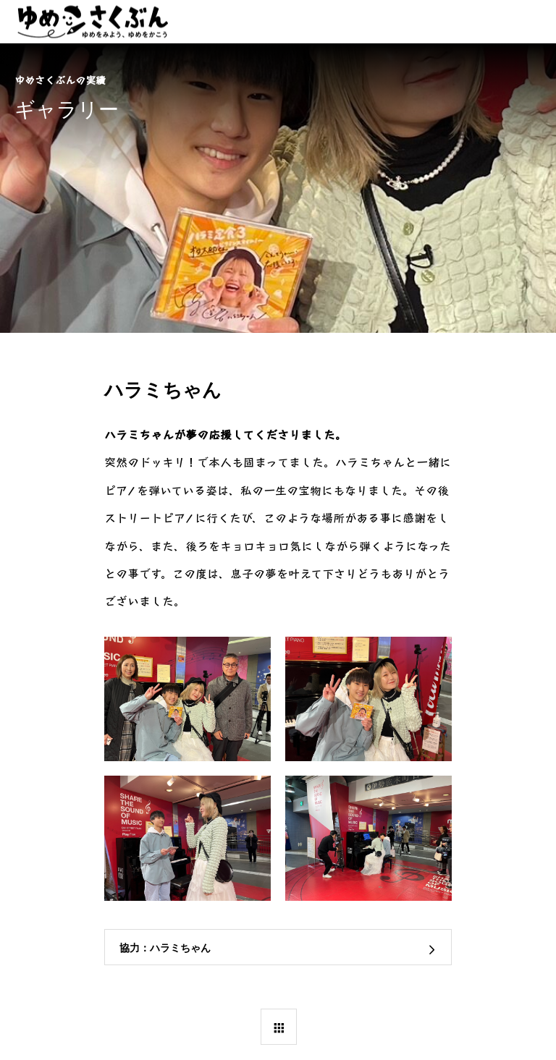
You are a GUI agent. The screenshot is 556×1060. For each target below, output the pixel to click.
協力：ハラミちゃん (165, 948)
